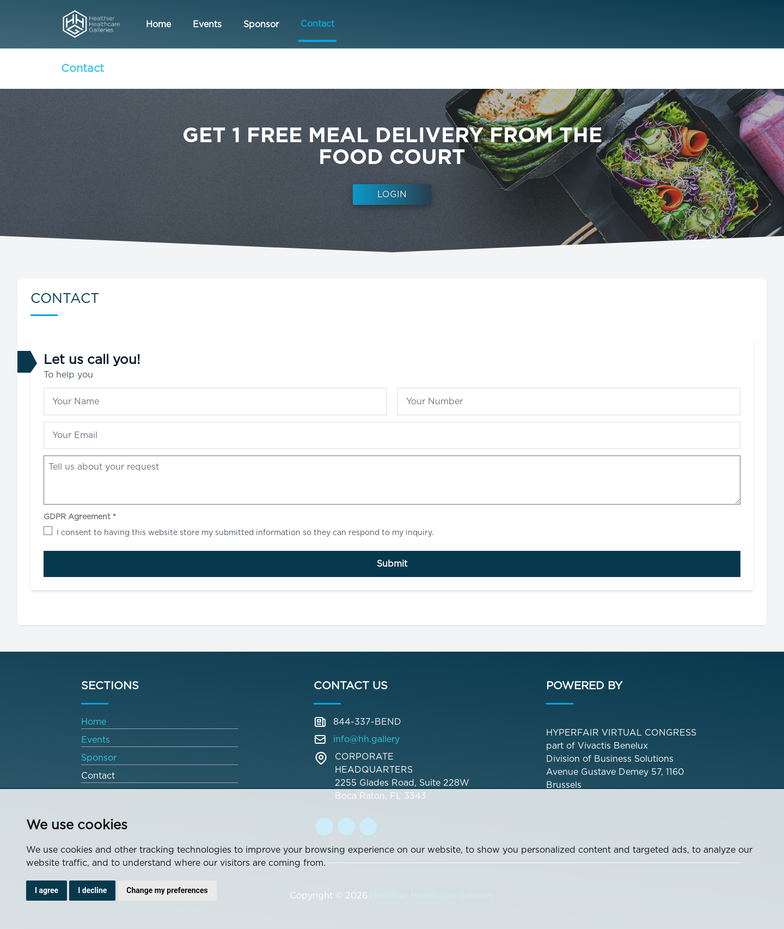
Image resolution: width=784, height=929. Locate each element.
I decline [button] (92, 890)
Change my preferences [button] (166, 890)
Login (392, 194)
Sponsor (261, 24)
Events (207, 24)
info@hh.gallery (366, 739)
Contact (317, 24)
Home (158, 24)
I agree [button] (46, 890)
